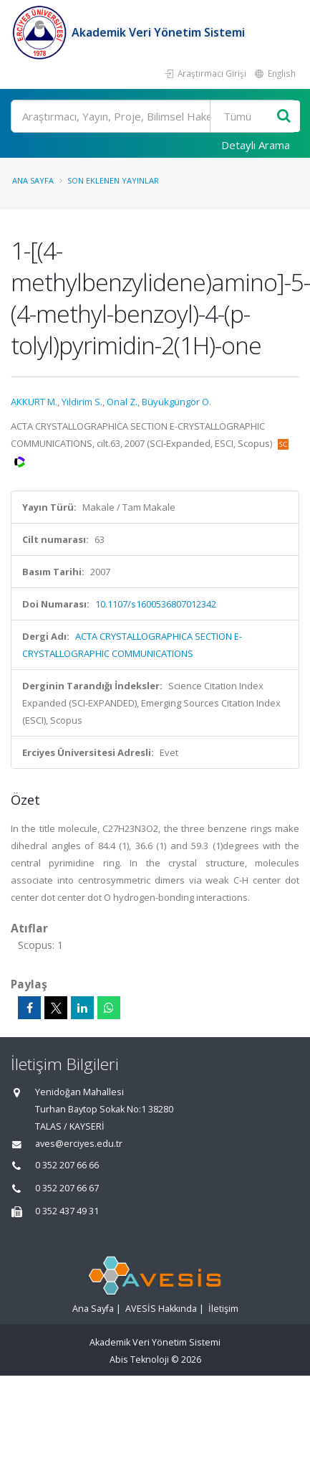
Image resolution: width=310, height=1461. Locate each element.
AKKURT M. (34, 401)
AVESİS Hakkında (161, 1308)
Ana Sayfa (33, 180)
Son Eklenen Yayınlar (113, 180)
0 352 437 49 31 (67, 1211)
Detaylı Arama (255, 145)
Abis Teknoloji (139, 1359)
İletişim (223, 1308)
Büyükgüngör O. (176, 401)
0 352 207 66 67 (67, 1188)
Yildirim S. (82, 401)
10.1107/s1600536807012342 (155, 603)
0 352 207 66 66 (67, 1165)
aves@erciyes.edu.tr (78, 1144)
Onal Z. (122, 401)
